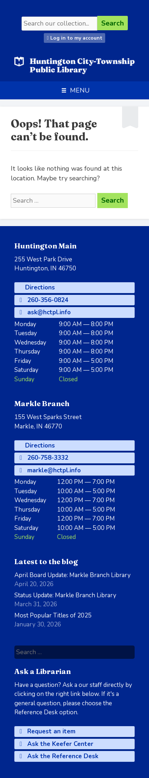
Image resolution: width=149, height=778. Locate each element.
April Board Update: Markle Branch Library (72, 575)
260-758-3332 (44, 458)
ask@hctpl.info (45, 312)
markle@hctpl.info (50, 470)
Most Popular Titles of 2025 (53, 615)
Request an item (47, 731)
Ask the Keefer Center (56, 744)
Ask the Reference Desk (59, 756)
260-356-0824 (44, 300)
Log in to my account (74, 38)
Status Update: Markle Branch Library (65, 595)
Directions (39, 287)
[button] (80, 90)
